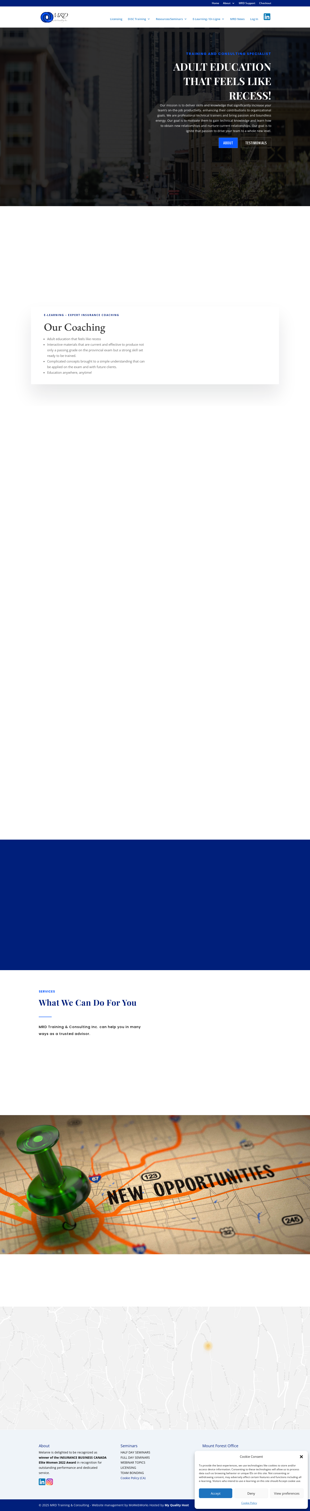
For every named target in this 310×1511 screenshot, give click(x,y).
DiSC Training (137, 19)
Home (215, 3)
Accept (215, 1493)
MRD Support (247, 3)
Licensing (116, 19)
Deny (251, 1493)
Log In (254, 19)
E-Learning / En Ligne (206, 19)
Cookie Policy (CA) (133, 1478)
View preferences (286, 1493)
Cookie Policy (249, 1503)
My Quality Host (176, 1505)
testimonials (256, 142)
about (228, 142)
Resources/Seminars (169, 19)
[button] (301, 1457)
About (227, 3)
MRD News (237, 19)
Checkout (265, 3)
